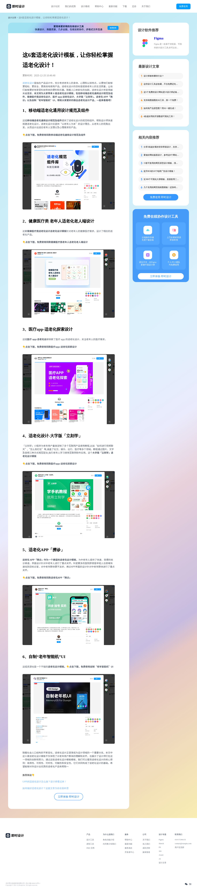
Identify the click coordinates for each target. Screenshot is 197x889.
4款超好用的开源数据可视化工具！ (159, 116)
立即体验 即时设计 (68, 796)
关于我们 (146, 6)
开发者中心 (129, 852)
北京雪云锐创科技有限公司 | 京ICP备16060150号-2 (23, 883)
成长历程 (146, 848)
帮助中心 (99, 6)
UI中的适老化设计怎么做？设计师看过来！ (45, 781)
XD (160, 851)
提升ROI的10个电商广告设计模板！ (159, 171)
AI (160, 859)
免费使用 (183, 6)
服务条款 (128, 848)
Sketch (161, 843)
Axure (161, 855)
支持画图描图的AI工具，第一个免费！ (161, 100)
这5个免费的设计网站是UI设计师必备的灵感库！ (162, 92)
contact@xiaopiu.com (183, 843)
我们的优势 (70, 6)
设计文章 (12, 18)
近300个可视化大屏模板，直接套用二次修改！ (162, 179)
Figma (158, 38)
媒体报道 (146, 852)
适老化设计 (28, 83)
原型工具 (90, 844)
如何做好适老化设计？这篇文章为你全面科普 (46, 788)
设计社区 (55, 6)
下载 (125, 6)
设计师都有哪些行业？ (154, 76)
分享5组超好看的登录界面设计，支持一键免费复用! (162, 147)
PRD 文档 (90, 848)
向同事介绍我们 (109, 844)
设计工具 (90, 840)
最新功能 (113, 6)
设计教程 (85, 6)
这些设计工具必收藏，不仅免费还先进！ (162, 84)
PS (160, 847)
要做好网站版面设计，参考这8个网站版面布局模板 (162, 155)
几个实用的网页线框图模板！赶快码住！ (162, 187)
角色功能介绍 (108, 840)
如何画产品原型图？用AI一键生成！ (160, 108)
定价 (134, 6)
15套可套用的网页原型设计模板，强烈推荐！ (162, 163)
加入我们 (146, 844)
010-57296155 (180, 840)
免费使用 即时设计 (160, 197)
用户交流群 (179, 847)
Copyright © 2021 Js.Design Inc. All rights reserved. (22, 885)
